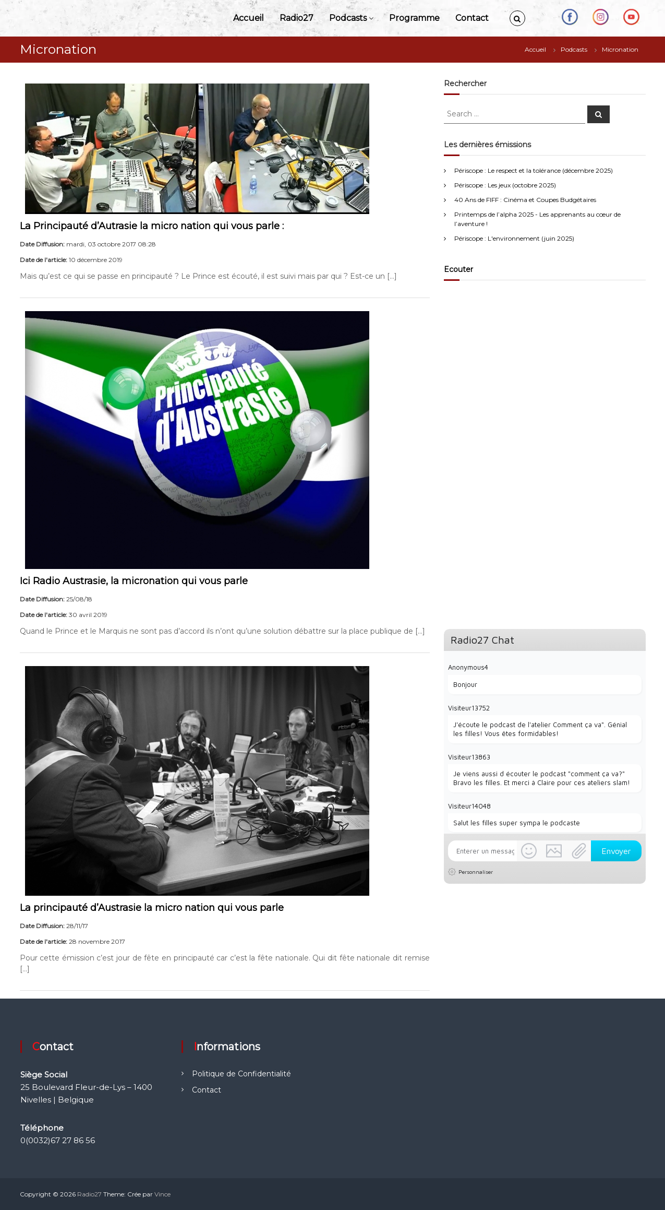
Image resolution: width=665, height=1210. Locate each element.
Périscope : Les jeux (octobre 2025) (505, 185)
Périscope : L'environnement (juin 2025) (514, 238)
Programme (414, 18)
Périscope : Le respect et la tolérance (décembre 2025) (533, 170)
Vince (162, 1194)
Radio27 (296, 18)
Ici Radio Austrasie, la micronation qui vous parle (134, 581)
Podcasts (348, 18)
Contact (472, 18)
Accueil (248, 18)
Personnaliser (475, 872)
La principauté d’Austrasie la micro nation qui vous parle (152, 908)
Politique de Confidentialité (241, 1073)
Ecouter (458, 269)
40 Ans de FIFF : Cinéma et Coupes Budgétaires (525, 200)
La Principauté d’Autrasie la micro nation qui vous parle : (152, 226)
